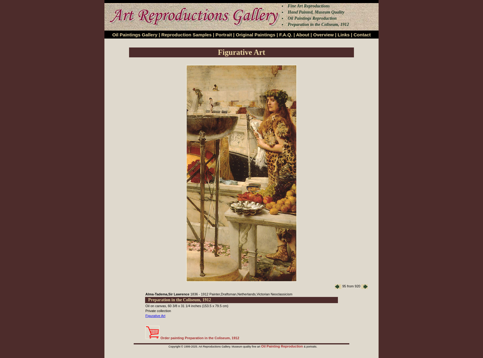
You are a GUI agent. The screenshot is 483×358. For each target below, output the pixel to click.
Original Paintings (255, 34)
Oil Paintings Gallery (134, 34)
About (302, 34)
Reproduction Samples (186, 34)
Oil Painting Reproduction (282, 346)
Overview (323, 34)
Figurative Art (155, 316)
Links (344, 34)
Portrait (224, 34)
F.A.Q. (285, 34)
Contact (362, 34)
